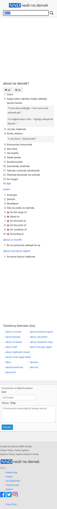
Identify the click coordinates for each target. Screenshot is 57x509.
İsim (4, 392)
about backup (13, 336)
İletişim (9, 489)
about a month (12, 239)
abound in (11, 372)
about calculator (38, 336)
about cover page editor (18, 357)
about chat (11, 347)
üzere (6, 189)
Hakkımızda (11, 472)
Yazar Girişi (11, 504)
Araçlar (9, 476)
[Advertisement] (28, 49)
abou (8, 362)
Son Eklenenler (13, 481)
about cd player (14, 342)
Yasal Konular (12, 485)
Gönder (7, 427)
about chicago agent (41, 347)
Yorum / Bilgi (9, 403)
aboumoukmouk (14, 367)
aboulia (34, 362)
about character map (41, 342)
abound (34, 367)
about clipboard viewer (18, 352)
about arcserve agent (16, 251)
